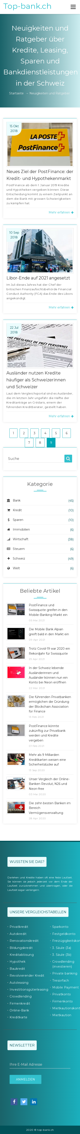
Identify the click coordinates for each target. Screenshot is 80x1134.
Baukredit (17, 969)
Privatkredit (19, 927)
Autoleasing (19, 983)
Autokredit (18, 934)
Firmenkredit (20, 1003)
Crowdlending (21, 996)
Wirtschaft (17, 539)
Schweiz (15, 558)
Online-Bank (19, 1010)
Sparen (14, 520)
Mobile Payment (65, 987)
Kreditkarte (19, 1017)
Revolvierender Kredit (27, 975)
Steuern (15, 549)
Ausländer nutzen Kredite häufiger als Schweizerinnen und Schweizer (36, 379)
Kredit (14, 510)
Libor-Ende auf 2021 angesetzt (38, 278)
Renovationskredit (24, 941)
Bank (13, 500)
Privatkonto (61, 994)
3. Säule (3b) (61, 955)
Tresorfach (60, 980)
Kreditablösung (22, 955)
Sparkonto (60, 927)
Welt (13, 568)
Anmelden (25, 1079)
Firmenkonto (62, 1001)
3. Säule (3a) (61, 948)
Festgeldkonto (64, 934)
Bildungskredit (21, 948)
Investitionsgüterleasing (29, 989)
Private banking (64, 973)
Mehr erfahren (61, 212)
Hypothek (17, 962)
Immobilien (18, 529)
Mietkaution (61, 1015)
